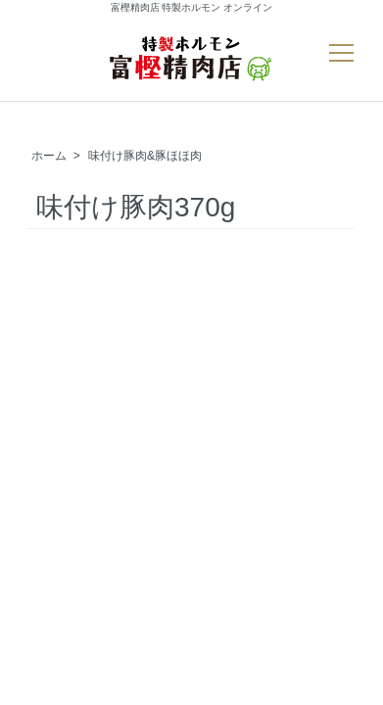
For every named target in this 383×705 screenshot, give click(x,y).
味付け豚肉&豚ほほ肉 (145, 156)
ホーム (49, 156)
